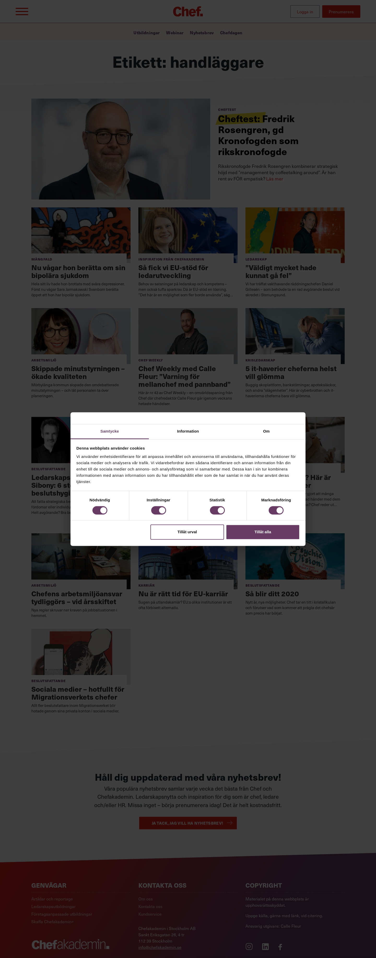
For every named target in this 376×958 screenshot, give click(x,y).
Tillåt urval (187, 532)
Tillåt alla (262, 532)
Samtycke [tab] (110, 431)
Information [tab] (188, 431)
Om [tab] (266, 431)
